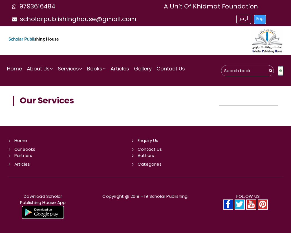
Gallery (143, 68)
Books (96, 68)
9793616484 (32, 6)
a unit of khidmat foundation (211, 6)
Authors (146, 155)
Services (70, 68)
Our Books (24, 149)
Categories (150, 164)
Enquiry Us (148, 140)
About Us (40, 68)
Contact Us (170, 68)
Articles (120, 68)
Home (14, 68)
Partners (23, 155)
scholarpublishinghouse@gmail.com (72, 19)
